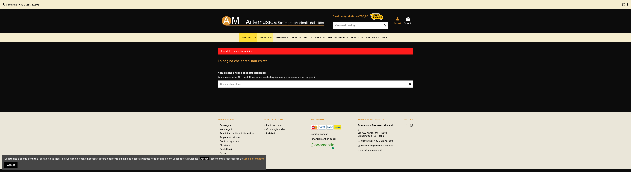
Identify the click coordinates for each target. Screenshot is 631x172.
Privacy (224, 153)
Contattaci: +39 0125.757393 (377, 140)
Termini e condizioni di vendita (237, 133)
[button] (248, 37)
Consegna (225, 125)
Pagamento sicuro (230, 137)
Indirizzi (270, 133)
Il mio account (274, 125)
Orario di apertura (229, 141)
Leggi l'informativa (253, 158)
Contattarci (226, 149)
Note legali (226, 129)
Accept (11, 164)
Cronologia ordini (275, 129)
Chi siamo (225, 145)
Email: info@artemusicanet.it (377, 145)
